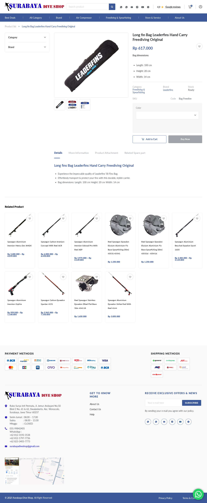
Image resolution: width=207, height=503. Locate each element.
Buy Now (185, 139)
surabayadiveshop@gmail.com (24, 446)
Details (58, 152)
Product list (10, 26)
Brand (59, 18)
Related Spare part (135, 152)
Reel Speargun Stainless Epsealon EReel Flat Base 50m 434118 (85, 304)
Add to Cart (151, 139)
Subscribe (191, 403)
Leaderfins (168, 90)
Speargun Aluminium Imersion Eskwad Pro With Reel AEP (86, 246)
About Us (179, 18)
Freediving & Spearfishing (118, 18)
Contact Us (95, 409)
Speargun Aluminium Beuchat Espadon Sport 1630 (185, 246)
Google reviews (172, 6)
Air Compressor (84, 18)
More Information (79, 152)
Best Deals (10, 18)
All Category (36, 18)
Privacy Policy (165, 498)
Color (138, 107)
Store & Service (153, 18)
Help (92, 414)
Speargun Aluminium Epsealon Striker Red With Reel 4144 (119, 304)
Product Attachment (106, 152)
